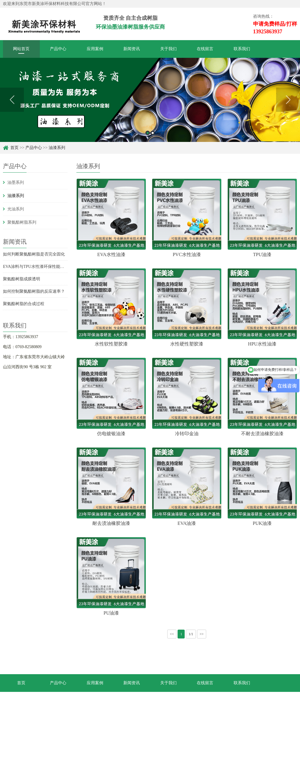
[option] (150, 100)
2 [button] (153, 133)
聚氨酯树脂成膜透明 (21, 279)
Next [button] (288, 100)
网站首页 (21, 49)
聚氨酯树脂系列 (21, 222)
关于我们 (168, 49)
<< (172, 634)
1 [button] (148, 133)
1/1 (190, 634)
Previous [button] (12, 100)
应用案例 (95, 49)
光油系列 (15, 209)
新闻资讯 (131, 49)
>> (202, 634)
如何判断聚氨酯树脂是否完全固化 (34, 254)
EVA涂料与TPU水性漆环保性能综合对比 (39, 266)
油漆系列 (57, 147)
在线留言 (205, 49)
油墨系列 (15, 182)
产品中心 (58, 49)
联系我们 (242, 49)
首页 (14, 147)
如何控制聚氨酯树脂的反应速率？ (34, 291)
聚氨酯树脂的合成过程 (23, 304)
